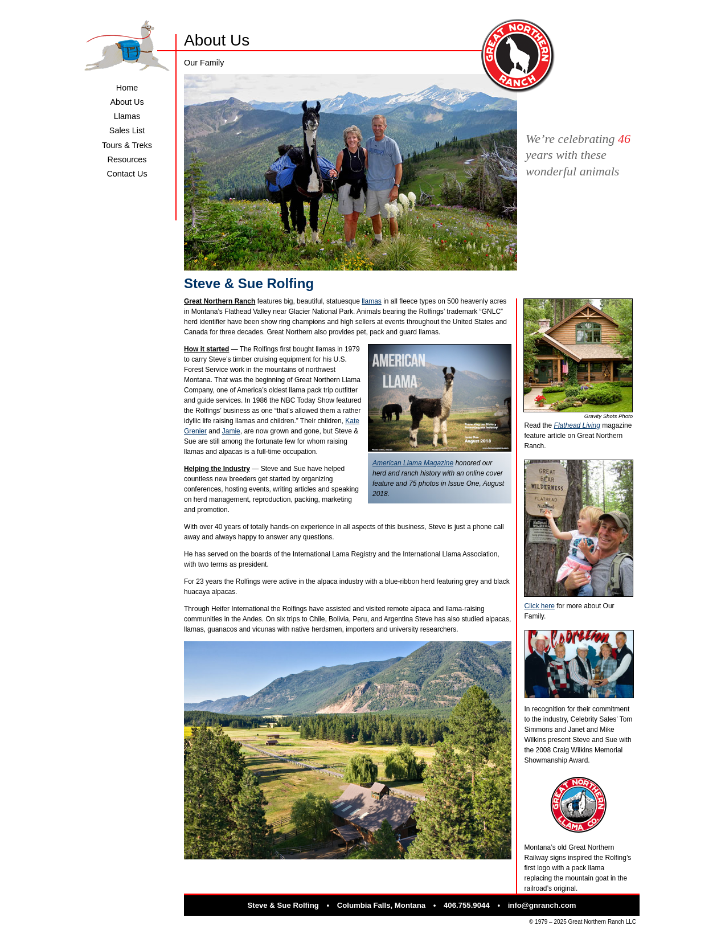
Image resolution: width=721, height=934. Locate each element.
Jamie (231, 431)
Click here (540, 606)
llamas (372, 301)
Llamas (127, 116)
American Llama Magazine (412, 463)
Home (127, 87)
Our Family (204, 62)
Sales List (127, 130)
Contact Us (126, 173)
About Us (127, 101)
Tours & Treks (127, 145)
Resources (127, 159)
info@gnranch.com (542, 905)
